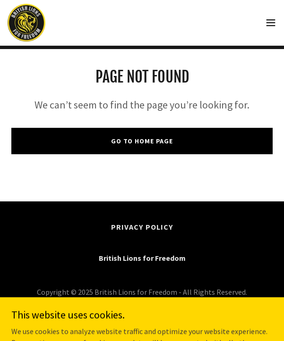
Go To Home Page (142, 141)
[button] (270, 22)
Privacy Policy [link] (141, 227)
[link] (26, 23)
